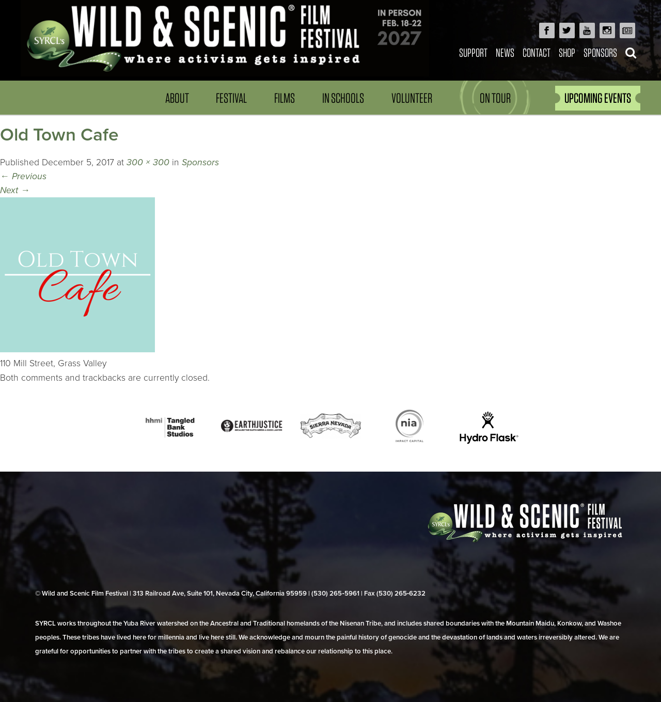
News (505, 52)
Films (284, 98)
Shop (567, 52)
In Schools (343, 98)
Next (15, 190)
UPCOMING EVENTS (597, 98)
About (177, 98)
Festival (231, 98)
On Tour (495, 98)
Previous (23, 176)
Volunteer (411, 98)
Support (473, 52)
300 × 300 (148, 162)
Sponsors (600, 52)
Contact (536, 52)
